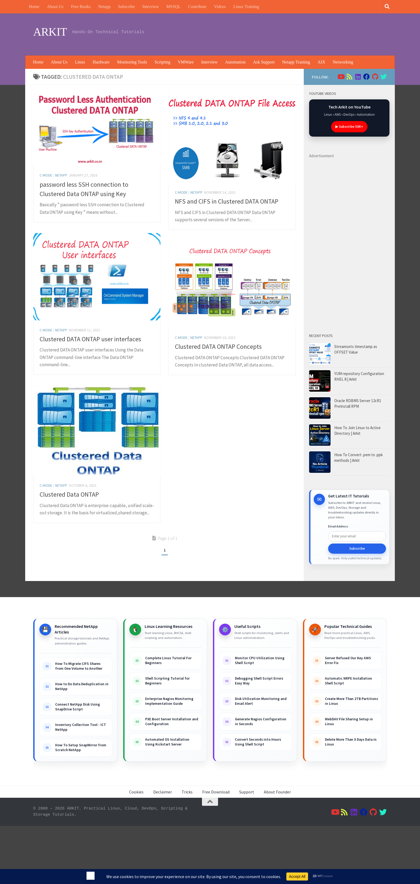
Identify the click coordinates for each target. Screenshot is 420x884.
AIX (321, 62)
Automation (235, 62)
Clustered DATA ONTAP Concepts (218, 346)
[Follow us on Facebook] (366, 76)
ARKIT (50, 32)
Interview (150, 6)
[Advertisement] (289, 33)
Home (34, 6)
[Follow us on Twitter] (383, 76)
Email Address (338, 526)
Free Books (81, 6)
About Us (55, 6)
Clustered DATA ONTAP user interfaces (90, 339)
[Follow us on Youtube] (341, 76)
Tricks (187, 792)
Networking (343, 62)
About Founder (277, 792)
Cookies (136, 792)
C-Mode (46, 175)
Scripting (162, 62)
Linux (80, 62)
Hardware (101, 62)
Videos (220, 6)
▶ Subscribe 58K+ (349, 126)
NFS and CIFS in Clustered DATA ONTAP (226, 201)
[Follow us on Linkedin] (358, 76)
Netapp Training (296, 62)
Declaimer (162, 792)
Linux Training (246, 6)
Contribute (197, 6)
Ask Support (264, 62)
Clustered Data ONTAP (69, 534)
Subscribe (126, 6)
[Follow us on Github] (375, 76)
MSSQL (173, 6)
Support (246, 792)
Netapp (104, 6)
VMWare (186, 62)
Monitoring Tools (132, 62)
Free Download (216, 792)
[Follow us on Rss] (349, 76)
